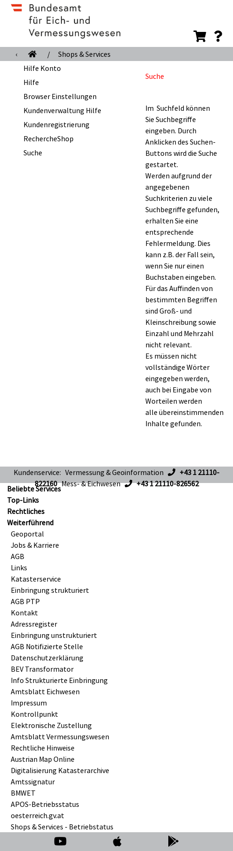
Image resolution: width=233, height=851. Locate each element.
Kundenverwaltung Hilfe (62, 110)
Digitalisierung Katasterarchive (60, 770)
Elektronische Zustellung (51, 725)
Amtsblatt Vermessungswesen (60, 736)
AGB (17, 556)
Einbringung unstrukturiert (54, 635)
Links (19, 567)
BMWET (23, 792)
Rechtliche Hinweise (43, 747)
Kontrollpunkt (34, 714)
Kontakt (24, 612)
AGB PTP (25, 601)
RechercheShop (48, 138)
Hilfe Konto (42, 68)
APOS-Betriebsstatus (45, 804)
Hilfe (31, 82)
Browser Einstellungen (60, 96)
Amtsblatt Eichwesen (45, 691)
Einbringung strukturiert (50, 590)
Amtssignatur (33, 781)
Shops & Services (84, 54)
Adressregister (34, 624)
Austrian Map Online (43, 759)
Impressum (29, 702)
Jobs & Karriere (35, 545)
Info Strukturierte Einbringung (59, 680)
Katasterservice (36, 578)
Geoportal (27, 533)
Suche (32, 152)
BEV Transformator (42, 669)
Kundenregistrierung (56, 124)
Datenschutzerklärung (47, 657)
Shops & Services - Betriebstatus (62, 826)
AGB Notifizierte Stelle (47, 646)
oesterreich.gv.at (37, 815)
